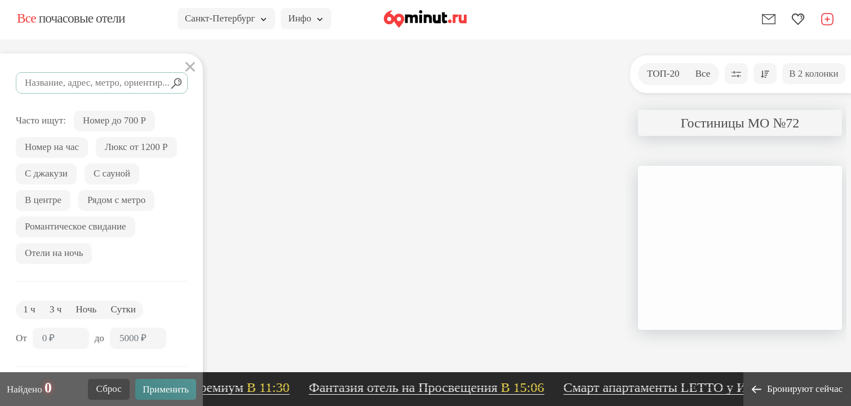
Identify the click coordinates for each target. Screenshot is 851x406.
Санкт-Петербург (225, 18)
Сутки (123, 309)
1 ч (29, 309)
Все (703, 73)
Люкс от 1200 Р (136, 147)
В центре (43, 200)
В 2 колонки (813, 73)
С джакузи (46, 173)
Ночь (86, 309)
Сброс (109, 388)
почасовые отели (71, 18)
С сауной (112, 173)
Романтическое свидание (75, 226)
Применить (166, 389)
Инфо (305, 18)
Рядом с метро (116, 200)
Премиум (244, 387)
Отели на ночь (54, 253)
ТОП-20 (663, 73)
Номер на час (52, 147)
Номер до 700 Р (114, 120)
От (21, 338)
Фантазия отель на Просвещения (430, 387)
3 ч (55, 309)
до (99, 338)
